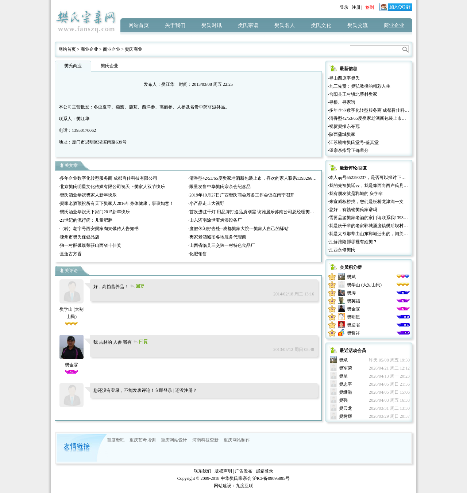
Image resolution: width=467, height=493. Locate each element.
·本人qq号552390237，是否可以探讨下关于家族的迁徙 (380, 177)
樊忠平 (345, 384)
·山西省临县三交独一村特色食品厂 (221, 245)
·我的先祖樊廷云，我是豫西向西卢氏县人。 (370, 185)
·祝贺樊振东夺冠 (344, 126)
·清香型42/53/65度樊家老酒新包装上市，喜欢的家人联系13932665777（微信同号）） (270, 178)
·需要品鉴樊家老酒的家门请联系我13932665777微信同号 (382, 217)
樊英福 (353, 300)
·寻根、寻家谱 (341, 102)
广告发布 (243, 471)
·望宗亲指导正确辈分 (348, 150)
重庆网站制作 (237, 440)
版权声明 (223, 471)
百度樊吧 (115, 440)
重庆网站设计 (174, 440)
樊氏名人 (284, 25)
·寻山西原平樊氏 (344, 78)
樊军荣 (345, 368)
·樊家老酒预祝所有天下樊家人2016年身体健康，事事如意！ (116, 203)
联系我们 (202, 471)
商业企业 (394, 25)
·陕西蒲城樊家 (341, 134)
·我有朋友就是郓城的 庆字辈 (355, 193)
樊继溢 (345, 392)
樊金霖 (353, 309)
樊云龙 (345, 408)
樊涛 (351, 292)
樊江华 (167, 84)
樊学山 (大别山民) (71, 309)
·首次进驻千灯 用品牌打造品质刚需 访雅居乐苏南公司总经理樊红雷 (253, 211)
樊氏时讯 (211, 25)
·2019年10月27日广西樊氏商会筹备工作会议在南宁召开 (241, 195)
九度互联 (244, 485)
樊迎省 (353, 325)
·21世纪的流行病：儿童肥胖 (85, 220)
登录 (344, 7)
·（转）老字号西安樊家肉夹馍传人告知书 (99, 228)
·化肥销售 (197, 253)
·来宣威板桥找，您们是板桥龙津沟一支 (366, 201)
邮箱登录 (264, 471)
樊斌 (351, 276)
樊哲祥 (353, 333)
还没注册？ (186, 390)
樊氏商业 (133, 49)
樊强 (343, 400)
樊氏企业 (109, 65)
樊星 (343, 376)
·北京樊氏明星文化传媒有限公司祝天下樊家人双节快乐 (112, 186)
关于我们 (175, 25)
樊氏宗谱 (248, 25)
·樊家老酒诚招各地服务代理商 (217, 237)
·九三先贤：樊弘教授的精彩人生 (359, 86)
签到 (369, 7)
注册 (356, 7)
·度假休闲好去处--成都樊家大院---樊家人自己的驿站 (238, 228)
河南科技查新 (205, 440)
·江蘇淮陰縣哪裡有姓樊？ (352, 241)
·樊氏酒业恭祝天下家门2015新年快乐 (94, 211)
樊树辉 (345, 416)
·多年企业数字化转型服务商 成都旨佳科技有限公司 (108, 178)
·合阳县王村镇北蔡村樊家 (352, 94)
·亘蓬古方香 (70, 253)
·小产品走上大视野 (206, 203)
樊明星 (353, 317)
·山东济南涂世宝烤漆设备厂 (215, 220)
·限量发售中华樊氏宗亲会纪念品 (219, 186)
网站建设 (222, 485)
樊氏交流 (357, 25)
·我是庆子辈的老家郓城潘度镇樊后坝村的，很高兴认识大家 (385, 225)
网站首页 (138, 25)
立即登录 (163, 390)
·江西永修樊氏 (341, 249)
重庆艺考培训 (143, 440)
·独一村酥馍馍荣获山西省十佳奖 (90, 245)
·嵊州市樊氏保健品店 (79, 237)
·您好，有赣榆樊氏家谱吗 (352, 209)
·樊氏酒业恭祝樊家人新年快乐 (88, 195)
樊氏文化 (321, 25)
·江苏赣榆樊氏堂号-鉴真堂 (353, 142)
